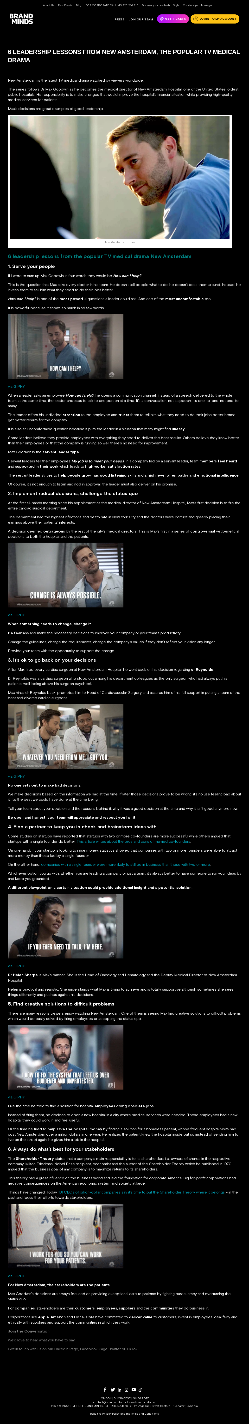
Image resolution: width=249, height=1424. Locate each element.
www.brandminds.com (142, 1402)
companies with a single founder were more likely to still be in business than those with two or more (125, 864)
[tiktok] (142, 1390)
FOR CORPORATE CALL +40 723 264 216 (111, 5)
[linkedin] (121, 1390)
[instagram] (128, 1390)
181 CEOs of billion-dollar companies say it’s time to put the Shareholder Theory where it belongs (141, 1192)
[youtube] (135, 1389)
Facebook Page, (94, 1349)
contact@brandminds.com (110, 1402)
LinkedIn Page (66, 1349)
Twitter (115, 1349)
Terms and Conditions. (145, 1413)
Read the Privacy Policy (105, 1413)
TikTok (132, 1349)
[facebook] (107, 1390)
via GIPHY (16, 386)
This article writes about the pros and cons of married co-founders (133, 841)
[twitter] (114, 1390)
